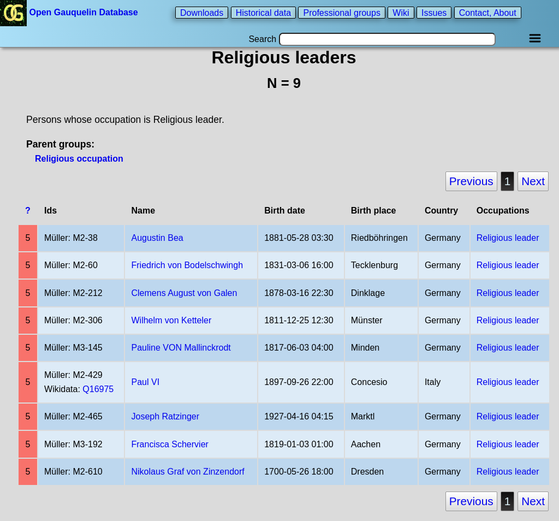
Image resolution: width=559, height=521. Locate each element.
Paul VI (146, 382)
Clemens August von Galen (184, 293)
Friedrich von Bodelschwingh (187, 265)
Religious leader (508, 237)
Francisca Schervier (170, 444)
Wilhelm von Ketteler (172, 320)
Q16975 (98, 389)
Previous (471, 181)
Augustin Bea (157, 237)
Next (533, 181)
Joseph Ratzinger (166, 416)
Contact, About (487, 12)
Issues (434, 12)
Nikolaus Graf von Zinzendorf (188, 471)
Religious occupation (79, 158)
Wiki (401, 12)
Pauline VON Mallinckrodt (181, 347)
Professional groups (341, 12)
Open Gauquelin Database (70, 12)
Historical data (263, 12)
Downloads (201, 12)
